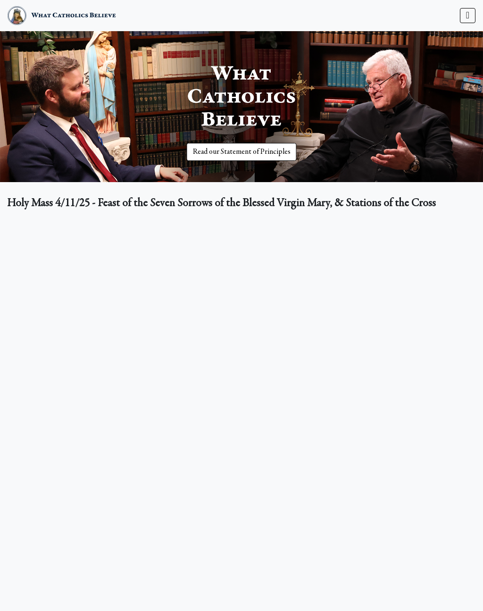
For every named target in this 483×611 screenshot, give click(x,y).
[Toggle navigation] (467, 15)
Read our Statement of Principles (242, 152)
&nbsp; (241, 353)
